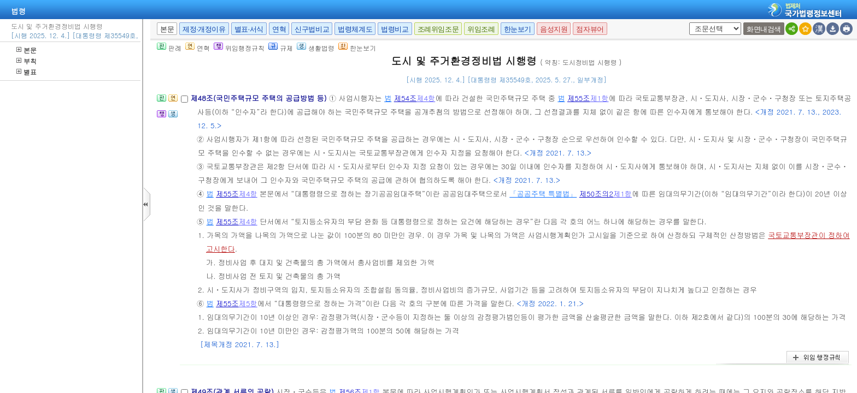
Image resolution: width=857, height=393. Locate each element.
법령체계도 (355, 29)
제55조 (578, 98)
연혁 (279, 29)
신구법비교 (312, 29)
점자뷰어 (589, 29)
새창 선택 (687, 22)
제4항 (425, 98)
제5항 (248, 303)
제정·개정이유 (204, 29)
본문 (26, 50)
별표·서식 (248, 29)
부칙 (26, 61)
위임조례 (481, 29)
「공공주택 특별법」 (543, 193)
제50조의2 (596, 193)
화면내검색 (764, 29)
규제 (280, 47)
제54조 (405, 98)
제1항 (599, 98)
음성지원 (553, 29)
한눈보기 (517, 29)
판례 (169, 47)
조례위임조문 (438, 29)
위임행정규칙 (239, 47)
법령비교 (394, 29)
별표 (26, 71)
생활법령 (315, 47)
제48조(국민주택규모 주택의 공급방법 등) (259, 98)
